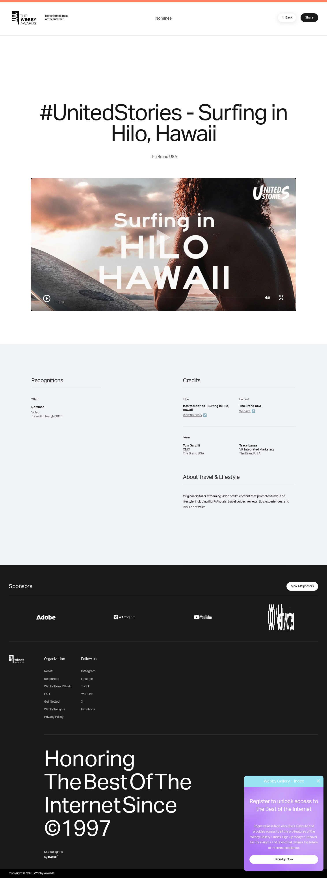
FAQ (47, 694)
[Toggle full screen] (281, 297)
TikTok (85, 686)
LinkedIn (87, 679)
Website (245, 411)
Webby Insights (54, 709)
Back (286, 17)
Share (309, 17)
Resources (51, 679)
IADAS (48, 671)
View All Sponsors (302, 586)
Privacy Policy (53, 717)
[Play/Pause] (46, 298)
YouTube (87, 694)
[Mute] (267, 297)
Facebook (88, 709)
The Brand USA (163, 157)
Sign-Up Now (284, 859)
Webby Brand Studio (58, 686)
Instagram (88, 671)
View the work (192, 415)
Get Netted (51, 701)
